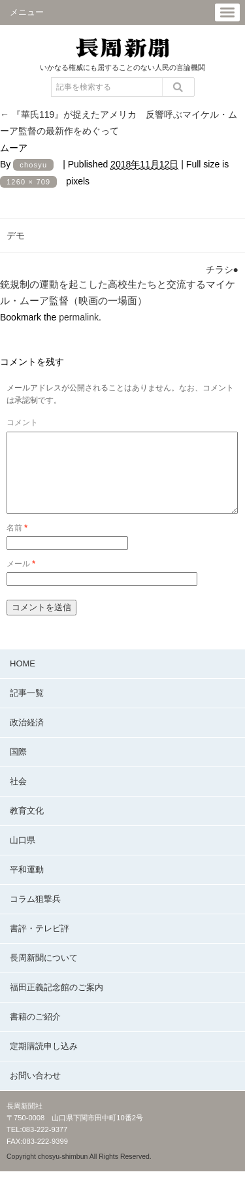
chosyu (33, 165)
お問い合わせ (35, 1091)
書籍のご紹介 (35, 1032)
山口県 (22, 856)
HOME (22, 679)
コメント (22, 422)
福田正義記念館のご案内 (56, 1003)
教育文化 (27, 826)
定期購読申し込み (44, 1062)
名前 (17, 543)
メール (21, 579)
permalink (79, 317)
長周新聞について (44, 973)
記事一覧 (27, 709)
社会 (18, 797)
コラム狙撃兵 (35, 915)
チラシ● (222, 269)
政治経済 (27, 738)
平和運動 (27, 885)
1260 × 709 (28, 182)
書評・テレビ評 (39, 944)
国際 (18, 767)
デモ (16, 235)
